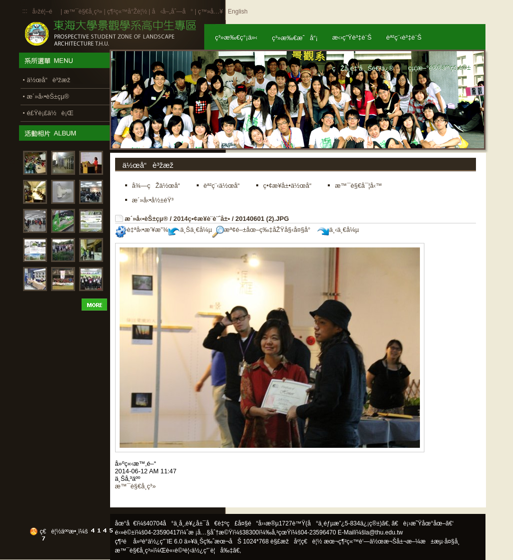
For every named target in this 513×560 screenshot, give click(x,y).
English (237, 11)
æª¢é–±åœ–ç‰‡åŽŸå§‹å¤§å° (264, 229)
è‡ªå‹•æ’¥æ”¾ (141, 229)
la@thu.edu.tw (383, 532)
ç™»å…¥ (210, 11)
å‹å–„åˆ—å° (172, 11)
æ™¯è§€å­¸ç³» (84, 11)
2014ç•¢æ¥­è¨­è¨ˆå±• (201, 218)
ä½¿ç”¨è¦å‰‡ (212, 550)
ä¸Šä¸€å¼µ (190, 229)
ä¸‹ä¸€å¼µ (338, 229)
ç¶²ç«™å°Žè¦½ (127, 11)
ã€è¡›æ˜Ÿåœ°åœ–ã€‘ (422, 523)
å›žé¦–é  (46, 11)
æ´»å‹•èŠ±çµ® (146, 218)
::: (25, 11)
